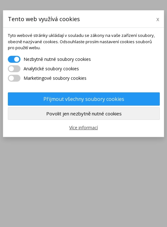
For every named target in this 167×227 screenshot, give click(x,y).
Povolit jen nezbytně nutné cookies (84, 113)
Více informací (83, 128)
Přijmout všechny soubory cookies (83, 99)
